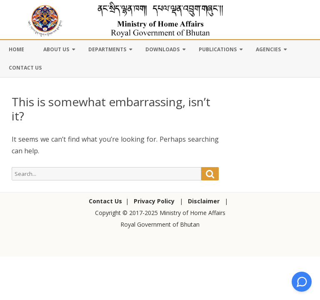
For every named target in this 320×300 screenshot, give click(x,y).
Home (16, 49)
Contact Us (25, 67)
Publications (218, 49)
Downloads (162, 49)
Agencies (268, 49)
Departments (107, 49)
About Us (56, 49)
